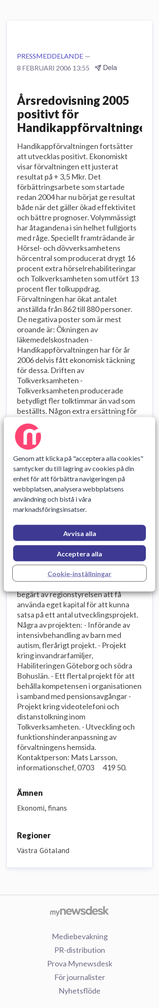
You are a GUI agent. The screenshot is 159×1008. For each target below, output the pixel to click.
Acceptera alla (79, 553)
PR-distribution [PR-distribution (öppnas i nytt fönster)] (79, 950)
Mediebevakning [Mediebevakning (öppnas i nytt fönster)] (80, 936)
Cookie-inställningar (79, 573)
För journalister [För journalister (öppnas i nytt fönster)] (79, 977)
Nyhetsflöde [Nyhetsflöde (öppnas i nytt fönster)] (79, 990)
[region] (79, 504)
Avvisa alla (79, 533)
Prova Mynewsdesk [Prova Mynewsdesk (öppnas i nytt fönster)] (79, 963)
